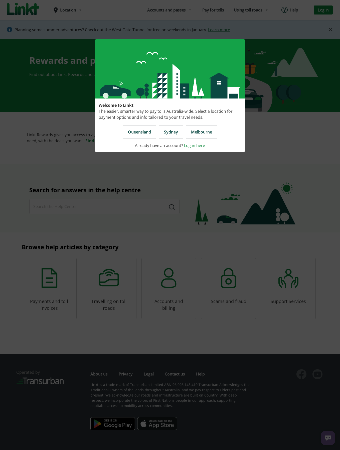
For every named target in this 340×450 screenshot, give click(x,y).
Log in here (194, 145)
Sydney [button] (171, 132)
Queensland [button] (139, 132)
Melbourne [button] (201, 132)
